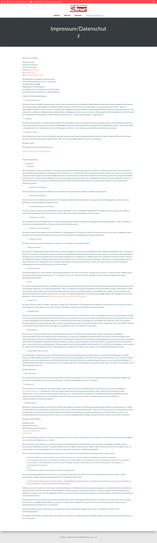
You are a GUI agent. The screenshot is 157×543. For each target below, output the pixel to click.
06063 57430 (30, 72)
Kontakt (57, 15)
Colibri (95, 537)
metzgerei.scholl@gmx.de (41, 151)
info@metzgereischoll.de (34, 75)
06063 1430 (33, 70)
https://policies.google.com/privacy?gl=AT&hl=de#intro (67, 296)
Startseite (78, 15)
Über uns (67, 15)
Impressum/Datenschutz (94, 15)
